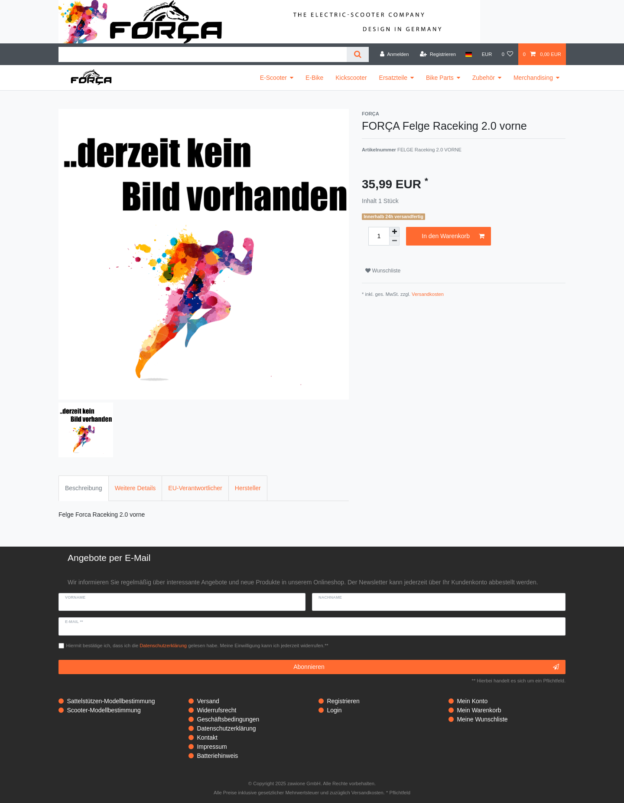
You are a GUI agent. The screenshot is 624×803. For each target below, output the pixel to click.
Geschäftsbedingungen (228, 719)
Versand (208, 701)
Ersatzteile (393, 77)
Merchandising (533, 77)
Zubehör (483, 77)
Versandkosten (428, 294)
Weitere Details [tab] (135, 488)
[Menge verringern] (394, 241)
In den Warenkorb (453, 236)
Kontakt (207, 737)
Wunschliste (382, 271)
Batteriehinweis (217, 755)
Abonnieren (426, 667)
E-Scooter (273, 77)
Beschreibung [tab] (83, 488)
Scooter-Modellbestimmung (103, 710)
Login (334, 710)
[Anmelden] (394, 54)
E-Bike (314, 77)
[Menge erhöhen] (394, 231)
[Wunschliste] (507, 54)
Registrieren (343, 701)
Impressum (212, 746)
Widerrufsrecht (216, 710)
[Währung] (487, 54)
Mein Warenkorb (479, 710)
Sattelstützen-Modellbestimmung (111, 701)
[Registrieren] (438, 54)
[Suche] (358, 54)
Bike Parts (440, 77)
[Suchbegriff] (202, 54)
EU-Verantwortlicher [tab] (195, 488)
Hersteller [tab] (248, 488)
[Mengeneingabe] (378, 236)
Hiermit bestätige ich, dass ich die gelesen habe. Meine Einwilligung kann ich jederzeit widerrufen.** (197, 645)
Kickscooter (351, 77)
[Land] (469, 54)
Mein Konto (472, 701)
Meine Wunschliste (482, 719)
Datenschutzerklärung (226, 728)
